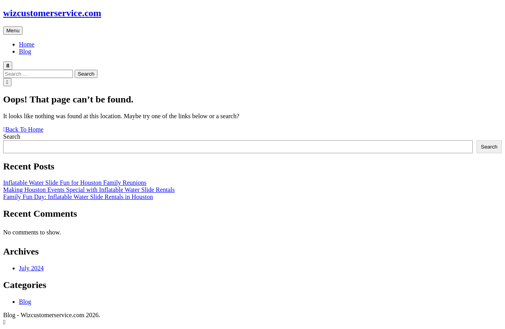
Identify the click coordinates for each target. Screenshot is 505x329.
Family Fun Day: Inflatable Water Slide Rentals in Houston (78, 196)
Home (26, 44)
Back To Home (23, 129)
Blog (25, 51)
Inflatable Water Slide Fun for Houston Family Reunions (74, 182)
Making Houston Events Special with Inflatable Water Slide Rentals (89, 189)
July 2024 (31, 268)
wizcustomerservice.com (52, 13)
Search (12, 136)
